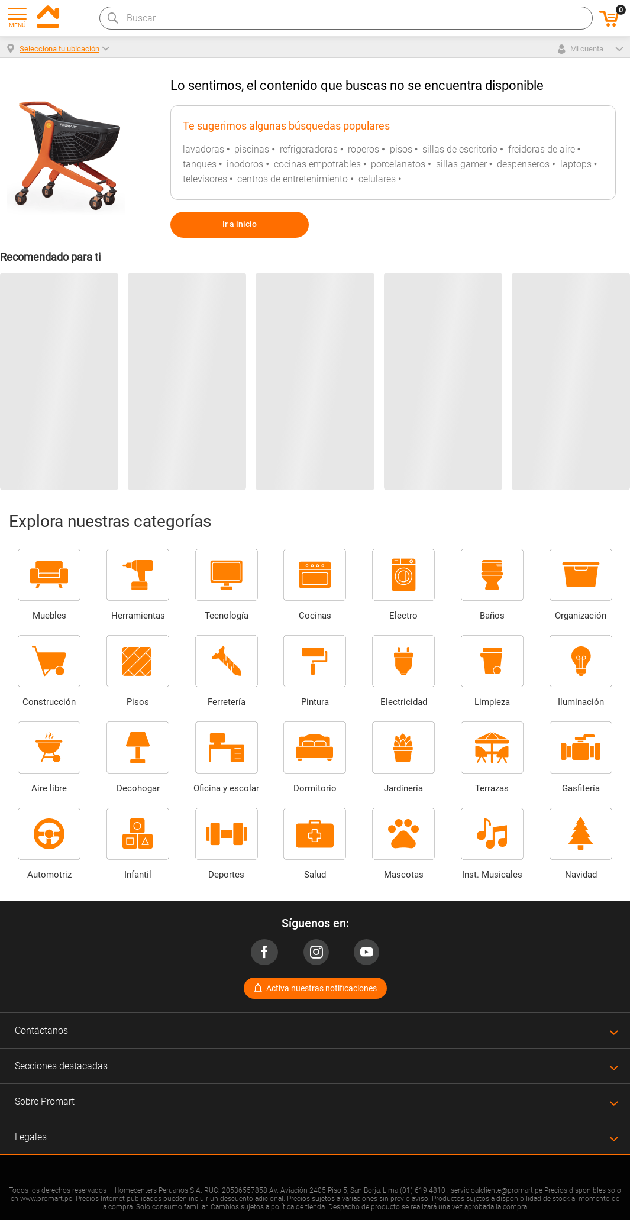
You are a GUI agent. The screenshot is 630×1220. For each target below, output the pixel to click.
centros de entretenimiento (292, 179)
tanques (200, 164)
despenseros (523, 164)
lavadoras (203, 149)
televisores (205, 179)
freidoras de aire (541, 149)
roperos (363, 149)
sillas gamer (461, 164)
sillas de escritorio (459, 149)
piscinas (251, 149)
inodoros (245, 164)
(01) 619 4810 (422, 1190)
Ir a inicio (239, 224)
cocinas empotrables (317, 164)
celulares (377, 179)
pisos (401, 149)
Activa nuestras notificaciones (321, 988)
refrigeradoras (309, 149)
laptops (576, 164)
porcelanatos (398, 164)
